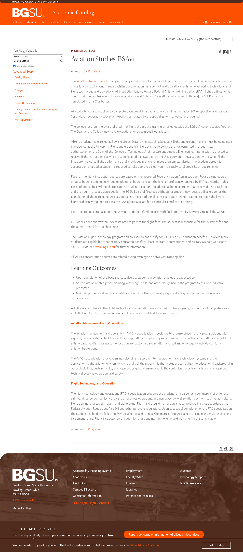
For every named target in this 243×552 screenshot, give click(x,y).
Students (102, 22)
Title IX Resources (191, 483)
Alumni (66, 22)
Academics (17, 22)
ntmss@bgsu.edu (104, 247)
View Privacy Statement (145, 545)
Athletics (55, 22)
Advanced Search (24, 71)
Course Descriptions (25, 103)
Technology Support (193, 477)
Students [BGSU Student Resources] (185, 471)
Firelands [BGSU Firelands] (132, 483)
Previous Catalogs (24, 119)
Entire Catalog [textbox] (21, 56)
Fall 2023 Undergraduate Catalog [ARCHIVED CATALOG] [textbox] (193, 39)
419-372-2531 (23, 500)
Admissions (32, 22)
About (44, 22)
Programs (19, 96)
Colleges (19, 90)
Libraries (77, 22)
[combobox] (199, 39)
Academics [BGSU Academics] (80, 477)
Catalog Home (22, 77)
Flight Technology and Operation (93, 383)
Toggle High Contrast (91, 503)
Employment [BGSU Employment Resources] (134, 471)
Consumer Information (87, 496)
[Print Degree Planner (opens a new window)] (221, 52)
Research (89, 22)
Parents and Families (139, 496)
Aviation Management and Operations (97, 323)
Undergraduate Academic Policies (31, 83)
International (116, 22)
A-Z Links (79, 483)
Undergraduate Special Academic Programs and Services (37, 111)
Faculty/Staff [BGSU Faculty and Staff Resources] (134, 477)
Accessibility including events (92, 471)
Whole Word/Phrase (25, 66)
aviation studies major (91, 81)
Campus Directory (84, 489)
